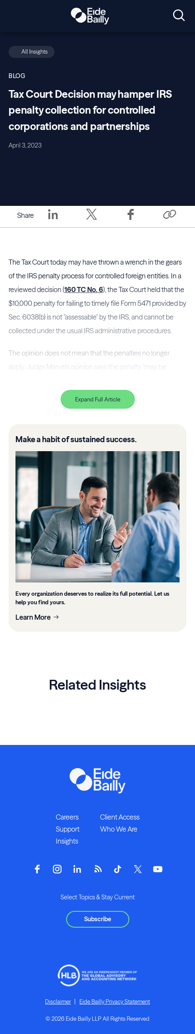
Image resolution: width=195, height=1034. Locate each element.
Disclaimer (58, 1001)
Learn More (33, 617)
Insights (67, 841)
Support (67, 829)
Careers (67, 817)
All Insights (34, 51)
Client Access (120, 817)
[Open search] (178, 16)
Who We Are (118, 829)
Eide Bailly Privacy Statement (114, 1001)
